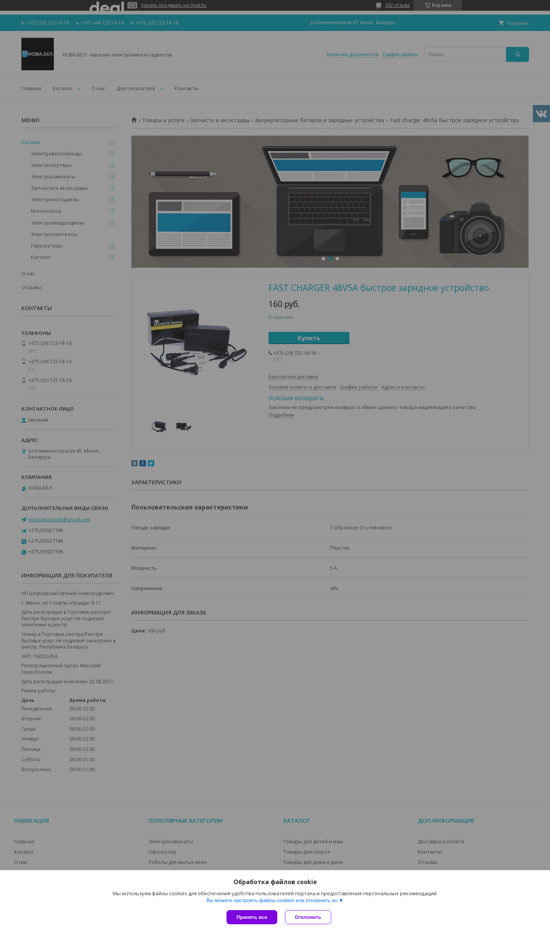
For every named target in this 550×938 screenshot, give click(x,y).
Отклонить (308, 917)
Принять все (251, 917)
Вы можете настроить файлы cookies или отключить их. (272, 900)
